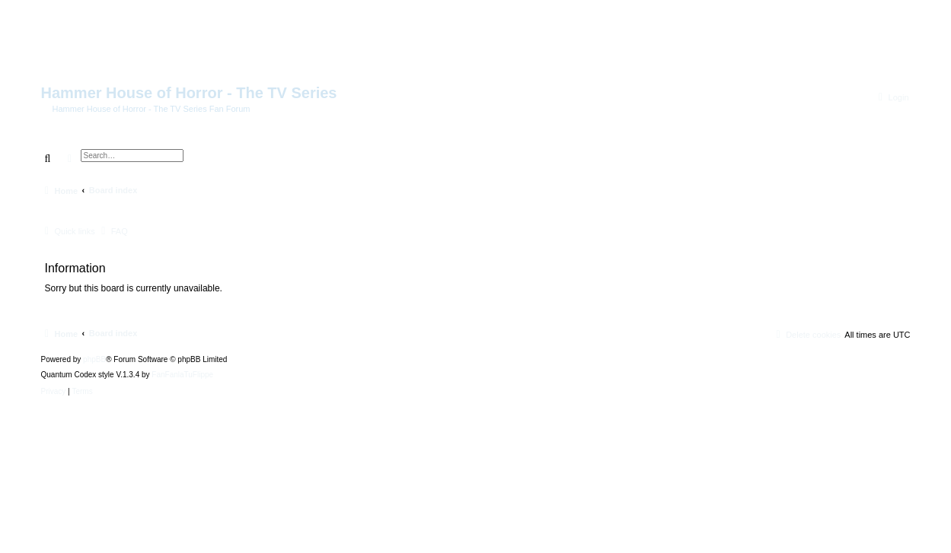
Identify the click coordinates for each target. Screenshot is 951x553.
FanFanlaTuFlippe (182, 375)
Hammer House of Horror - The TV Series (189, 92)
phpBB (94, 360)
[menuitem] (892, 97)
